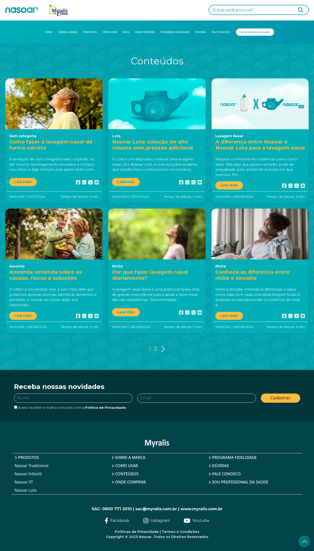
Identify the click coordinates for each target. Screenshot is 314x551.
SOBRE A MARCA (68, 32)
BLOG (126, 32)
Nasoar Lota (26, 490)
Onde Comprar (130, 482)
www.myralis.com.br (202, 509)
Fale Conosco (226, 473)
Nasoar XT (24, 482)
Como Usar (126, 465)
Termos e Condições (180, 532)
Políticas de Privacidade (137, 532)
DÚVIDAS (200, 32)
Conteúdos (127, 473)
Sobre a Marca (130, 457)
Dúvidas (220, 465)
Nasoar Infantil (28, 473)
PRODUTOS (90, 32)
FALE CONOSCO (221, 32)
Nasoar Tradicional (31, 465)
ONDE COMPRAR (145, 32)
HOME (48, 32)
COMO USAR (109, 32)
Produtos (28, 457)
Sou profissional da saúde (240, 482)
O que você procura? (232, 10)
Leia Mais (23, 182)
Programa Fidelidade (234, 457)
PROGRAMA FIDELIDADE (175, 32)
